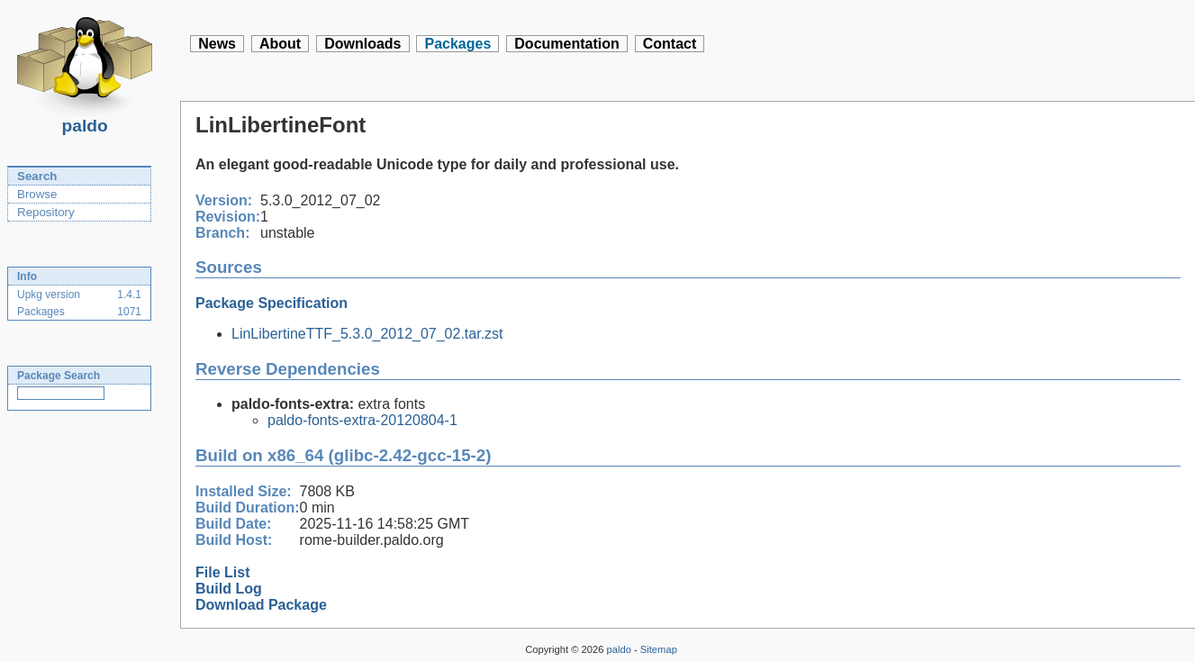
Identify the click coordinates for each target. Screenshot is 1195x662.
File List (222, 572)
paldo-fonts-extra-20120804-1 (362, 420)
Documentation (566, 43)
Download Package (261, 604)
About (280, 43)
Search (37, 176)
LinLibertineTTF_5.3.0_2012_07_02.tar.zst (367, 333)
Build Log (228, 588)
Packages (457, 43)
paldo (84, 120)
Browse (37, 194)
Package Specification (271, 303)
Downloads (362, 43)
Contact (670, 43)
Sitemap (658, 649)
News (217, 43)
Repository (46, 212)
